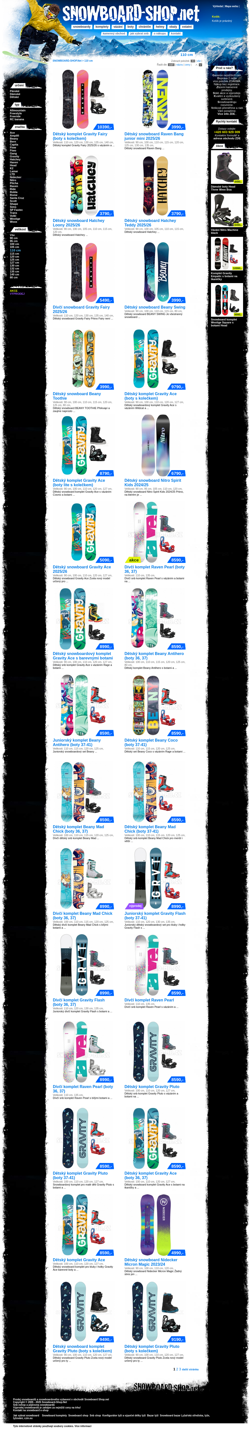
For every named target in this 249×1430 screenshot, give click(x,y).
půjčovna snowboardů (41, 1405)
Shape (14, 203)
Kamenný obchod (114, 33)
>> (93, 1426)
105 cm (14, 246)
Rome (14, 195)
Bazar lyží (152, 1415)
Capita (14, 144)
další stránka (190, 1369)
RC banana (17, 119)
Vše (12, 235)
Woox (13, 221)
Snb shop (95, 1415)
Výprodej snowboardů (26, 1407)
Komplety (102, 26)
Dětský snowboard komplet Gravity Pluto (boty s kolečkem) (82, 1348)
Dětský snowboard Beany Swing (154, 307)
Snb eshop (19, 1405)
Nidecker (15, 177)
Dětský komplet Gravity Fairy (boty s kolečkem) (80, 136)
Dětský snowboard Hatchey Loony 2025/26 (78, 222)
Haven (14, 162)
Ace (12, 132)
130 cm (14, 265)
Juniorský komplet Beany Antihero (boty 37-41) (77, 742)
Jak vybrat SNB (139, 33)
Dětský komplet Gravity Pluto (151, 1087)
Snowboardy (82, 26)
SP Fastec (16, 209)
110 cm (88, 60)
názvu (179, 64)
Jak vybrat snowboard (26, 1415)
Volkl (13, 215)
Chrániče (145, 26)
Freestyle (16, 113)
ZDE (237, 138)
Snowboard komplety (54, 1415)
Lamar (14, 171)
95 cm (14, 241)
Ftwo (13, 150)
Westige (15, 218)
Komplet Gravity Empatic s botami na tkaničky (224, 276)
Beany (14, 138)
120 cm (14, 256)
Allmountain (18, 110)
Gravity (14, 156)
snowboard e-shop (37, 1410)
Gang (13, 153)
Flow (13, 147)
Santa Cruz (17, 197)
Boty (130, 26)
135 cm (14, 271)
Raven (14, 186)
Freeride (15, 116)
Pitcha (14, 183)
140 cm (14, 274)
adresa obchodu (223, 138)
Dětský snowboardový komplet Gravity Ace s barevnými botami (83, 656)
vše (199, 61)
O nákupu (160, 33)
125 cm (14, 259)
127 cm (14, 262)
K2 (11, 168)
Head (13, 165)
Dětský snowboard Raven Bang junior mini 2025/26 (154, 136)
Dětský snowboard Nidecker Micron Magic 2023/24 (150, 1262)
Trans (13, 212)
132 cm (14, 268)
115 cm (14, 253)
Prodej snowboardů (25, 1399)
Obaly (173, 26)
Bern (13, 141)
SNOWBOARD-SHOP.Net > (68, 60)
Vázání (118, 26)
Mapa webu (231, 6)
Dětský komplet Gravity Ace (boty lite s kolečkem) (79, 482)
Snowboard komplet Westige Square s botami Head (224, 322)
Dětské (14, 97)
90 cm (14, 238)
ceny (187, 64)
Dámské (15, 94)
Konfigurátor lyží (112, 1415)
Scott (13, 200)
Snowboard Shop (94, 1399)
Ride (13, 189)
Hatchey (15, 159)
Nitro (13, 180)
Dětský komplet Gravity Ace (79, 1260)
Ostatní (187, 26)
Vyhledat (218, 6)
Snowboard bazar (170, 1415)
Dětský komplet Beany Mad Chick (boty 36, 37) (78, 829)
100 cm (14, 243)
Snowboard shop (78, 1415)
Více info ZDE (226, 113)
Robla (14, 192)
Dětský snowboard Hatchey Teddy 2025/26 (150, 222)
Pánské (15, 91)
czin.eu (28, 1418)
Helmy (160, 26)
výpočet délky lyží (135, 1415)
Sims (13, 206)
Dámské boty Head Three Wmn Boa (223, 188)
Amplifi (14, 135)
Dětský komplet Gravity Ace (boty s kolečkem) (150, 396)
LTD (12, 174)
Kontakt (176, 33)
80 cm (14, 277)
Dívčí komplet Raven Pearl (149, 1000)
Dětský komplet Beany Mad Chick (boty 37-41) (150, 829)
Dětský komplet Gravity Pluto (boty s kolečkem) (151, 1348)
